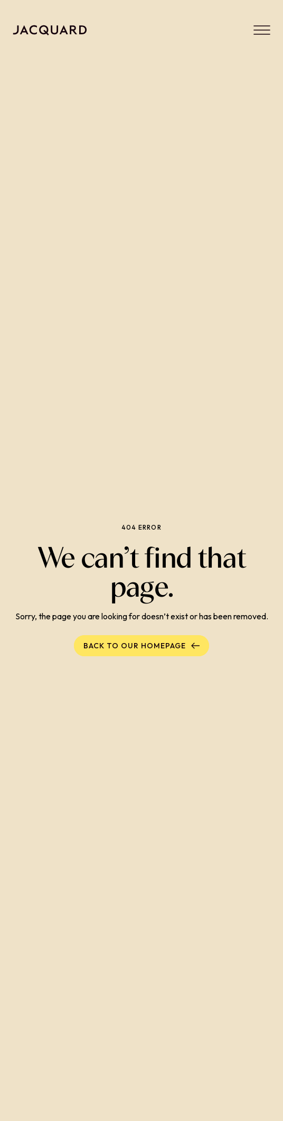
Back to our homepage (141, 645)
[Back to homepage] (50, 30)
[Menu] (261, 30)
